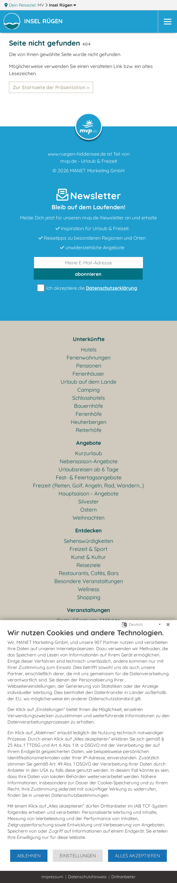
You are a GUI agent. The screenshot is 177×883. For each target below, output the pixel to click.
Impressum (52, 876)
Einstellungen (78, 856)
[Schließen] (168, 624)
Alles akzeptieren (137, 856)
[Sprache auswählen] (124, 624)
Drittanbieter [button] (123, 876)
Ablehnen (29, 856)
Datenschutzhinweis (87, 876)
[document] (88, 738)
